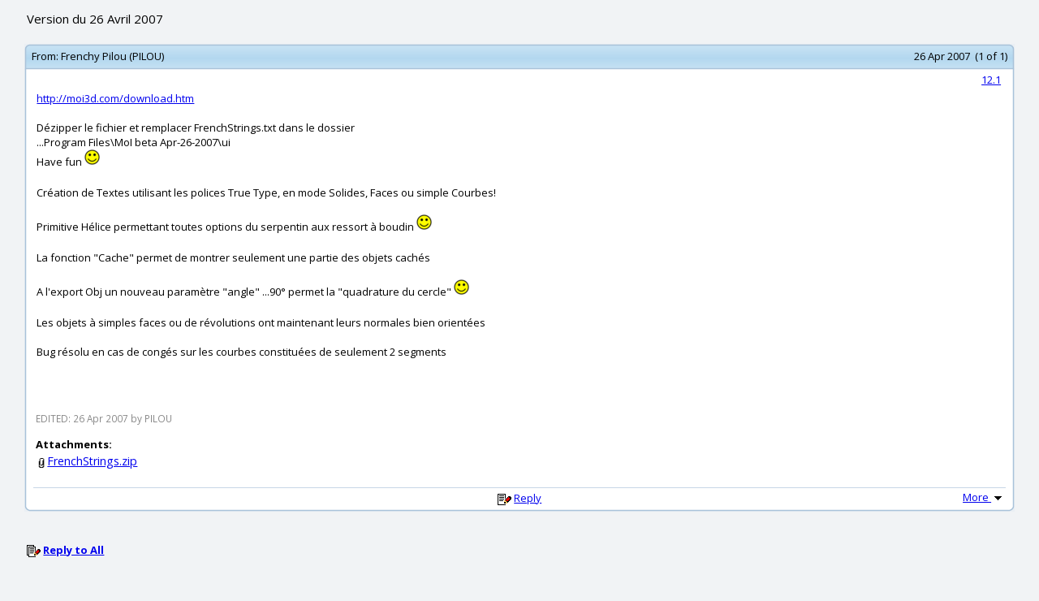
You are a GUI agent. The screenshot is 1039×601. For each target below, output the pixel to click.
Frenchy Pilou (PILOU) (112, 56)
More (984, 497)
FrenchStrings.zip (92, 461)
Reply (527, 498)
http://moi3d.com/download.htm (115, 98)
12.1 (991, 79)
